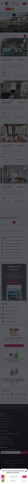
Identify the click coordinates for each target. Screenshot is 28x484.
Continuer (23, 481)
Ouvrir (24, 476)
